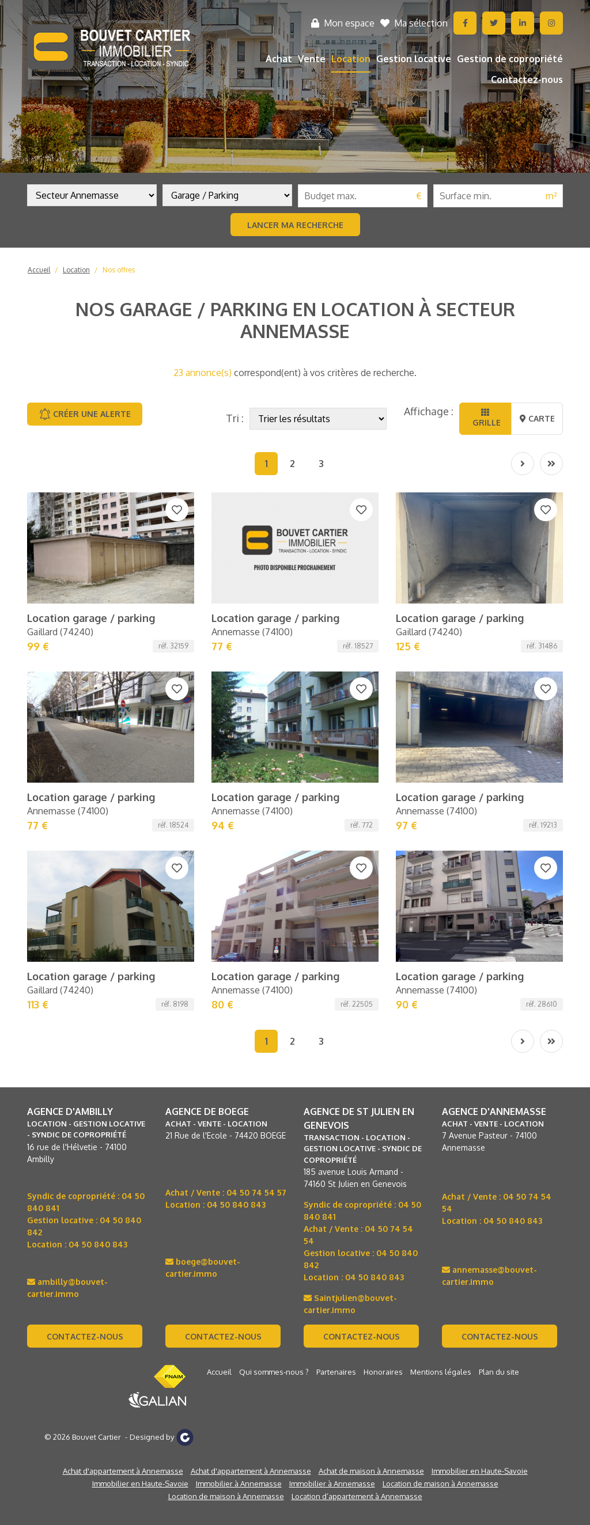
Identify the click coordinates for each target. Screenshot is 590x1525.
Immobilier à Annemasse (239, 1191)
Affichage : (428, 411)
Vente (312, 59)
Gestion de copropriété (510, 59)
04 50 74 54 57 (256, 900)
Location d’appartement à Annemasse (357, 1203)
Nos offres (119, 269)
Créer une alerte (85, 414)
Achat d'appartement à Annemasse (123, 1178)
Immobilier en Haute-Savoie (480, 1178)
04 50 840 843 (98, 952)
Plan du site (499, 1079)
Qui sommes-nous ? (274, 1079)
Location (350, 59)
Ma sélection (414, 23)
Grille (485, 417)
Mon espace (343, 23)
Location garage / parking (91, 520)
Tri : (235, 418)
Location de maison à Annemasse (440, 1191)
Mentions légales (440, 1079)
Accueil (39, 269)
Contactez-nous (527, 79)
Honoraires (383, 1079)
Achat (279, 59)
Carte (537, 418)
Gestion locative (413, 59)
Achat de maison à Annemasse (371, 1178)
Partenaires (336, 1079)
